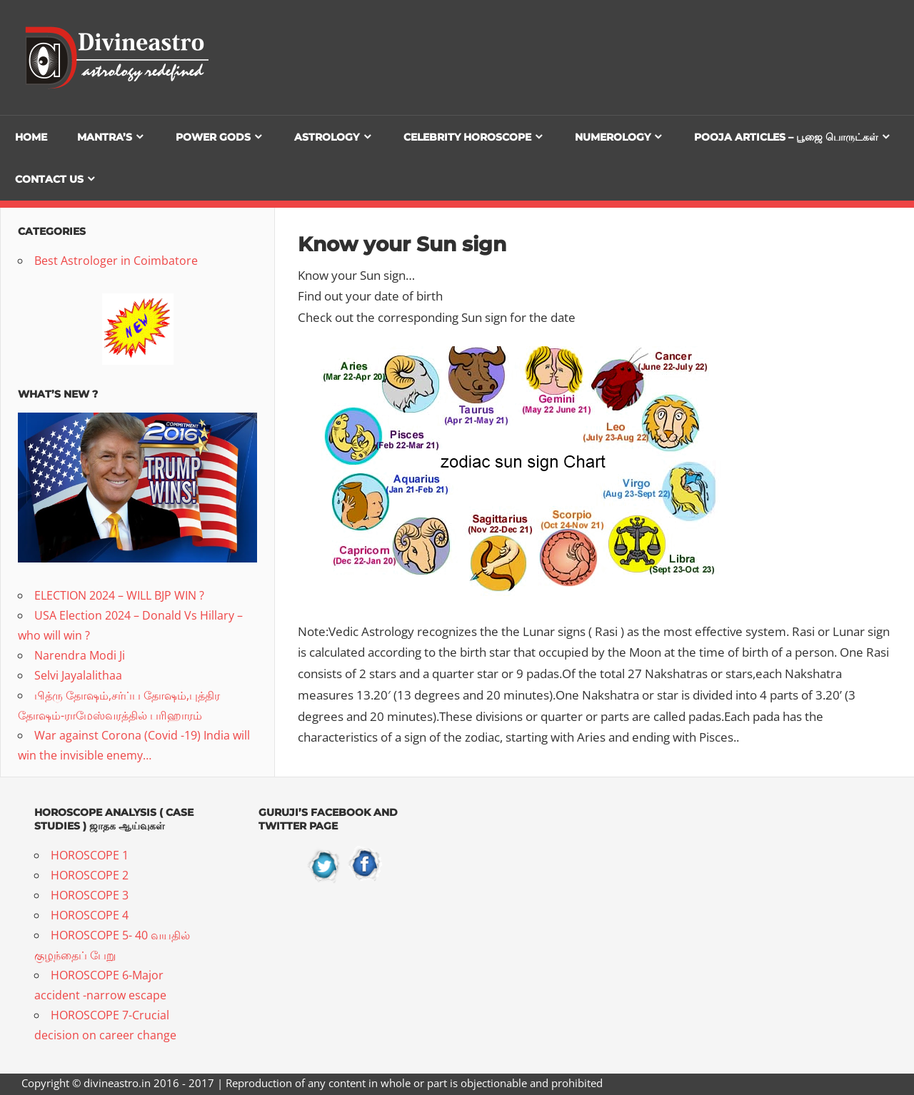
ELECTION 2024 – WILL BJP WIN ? (119, 595)
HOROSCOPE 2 (90, 875)
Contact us (49, 179)
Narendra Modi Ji (79, 655)
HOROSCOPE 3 (90, 895)
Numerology (613, 137)
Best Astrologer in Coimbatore (116, 260)
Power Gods (213, 137)
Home (31, 137)
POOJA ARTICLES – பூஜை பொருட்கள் (786, 137)
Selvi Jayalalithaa (78, 675)
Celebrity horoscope (467, 137)
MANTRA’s (104, 137)
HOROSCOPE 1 (90, 855)
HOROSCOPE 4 (90, 915)
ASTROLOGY (326, 137)
